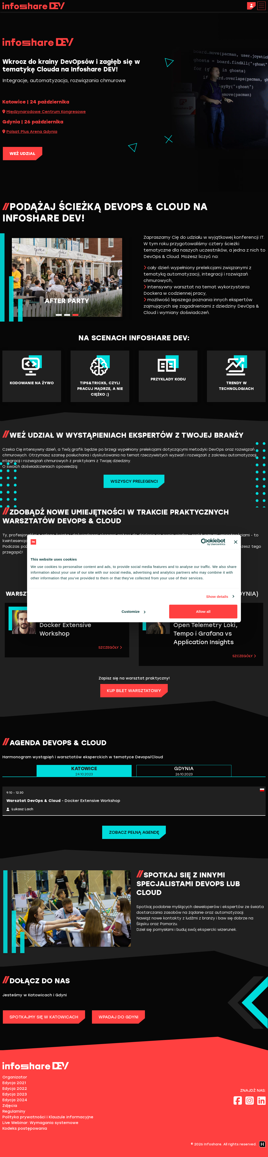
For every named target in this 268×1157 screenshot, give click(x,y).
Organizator (14, 1077)
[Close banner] (235, 541)
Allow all (203, 611)
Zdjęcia (9, 1105)
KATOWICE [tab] (84, 771)
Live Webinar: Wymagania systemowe (40, 1122)
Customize (133, 611)
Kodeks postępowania (24, 1128)
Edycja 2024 (14, 1100)
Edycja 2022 (14, 1088)
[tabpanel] (67, 277)
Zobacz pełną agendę (134, 832)
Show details (217, 596)
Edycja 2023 (14, 1094)
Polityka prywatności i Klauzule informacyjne (47, 1117)
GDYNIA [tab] (184, 771)
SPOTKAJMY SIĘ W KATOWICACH (45, 1017)
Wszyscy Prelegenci (134, 481)
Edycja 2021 (14, 1083)
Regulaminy (13, 1111)
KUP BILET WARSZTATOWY (134, 690)
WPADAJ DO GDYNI (122, 1017)
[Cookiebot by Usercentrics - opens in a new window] (204, 541)
